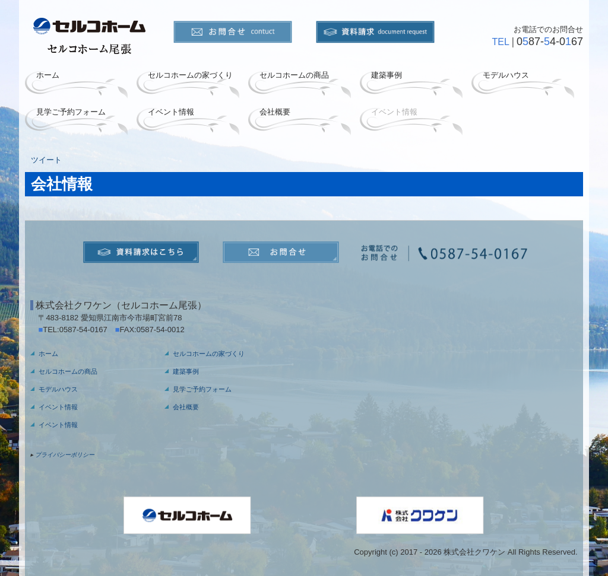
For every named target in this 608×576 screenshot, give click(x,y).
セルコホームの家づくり (190, 75)
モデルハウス (506, 75)
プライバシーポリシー (64, 454)
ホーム (47, 75)
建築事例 (386, 75)
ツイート (46, 159)
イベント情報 (171, 111)
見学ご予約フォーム (71, 111)
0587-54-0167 (87, 329)
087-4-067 (550, 41)
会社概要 (274, 111)
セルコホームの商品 (294, 75)
